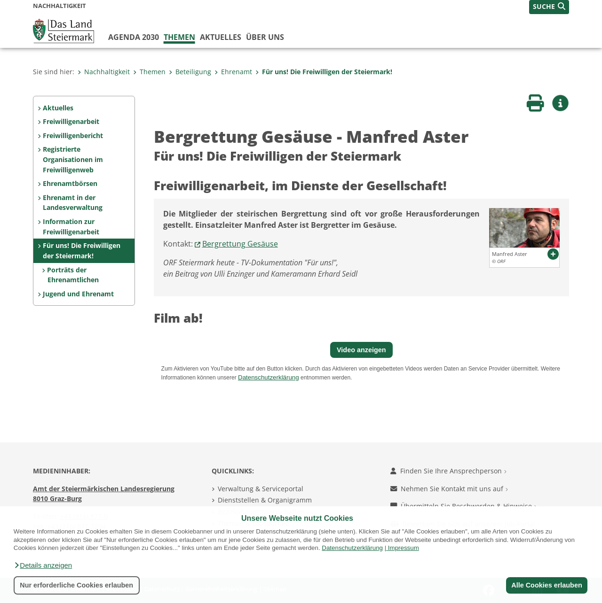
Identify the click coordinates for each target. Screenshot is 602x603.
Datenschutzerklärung (352, 547)
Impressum (403, 547)
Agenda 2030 (133, 37)
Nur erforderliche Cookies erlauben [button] (76, 585)
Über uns (265, 37)
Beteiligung (190, 71)
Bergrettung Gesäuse (240, 244)
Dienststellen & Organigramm (265, 499)
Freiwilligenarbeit (71, 121)
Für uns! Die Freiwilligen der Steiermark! (323, 71)
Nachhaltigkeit (104, 71)
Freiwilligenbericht (73, 135)
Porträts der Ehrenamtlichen (72, 275)
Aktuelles (220, 37)
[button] (43, 565)
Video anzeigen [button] (361, 350)
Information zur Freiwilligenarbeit (71, 226)
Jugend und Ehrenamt (78, 293)
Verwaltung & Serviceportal (260, 488)
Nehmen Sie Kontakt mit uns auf (449, 488)
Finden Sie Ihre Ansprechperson (448, 470)
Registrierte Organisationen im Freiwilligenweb (73, 159)
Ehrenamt (233, 71)
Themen (179, 37)
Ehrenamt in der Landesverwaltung (73, 202)
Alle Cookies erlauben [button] (546, 585)
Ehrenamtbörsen (70, 183)
